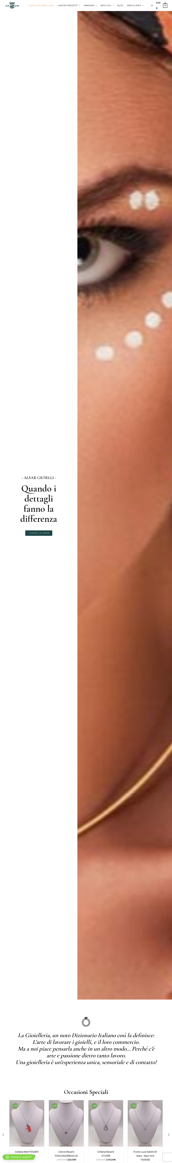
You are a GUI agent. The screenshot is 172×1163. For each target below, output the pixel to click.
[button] (3, 1134)
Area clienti (135, 5)
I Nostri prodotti (69, 5)
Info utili (107, 5)
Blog (120, 5)
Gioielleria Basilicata (41, 5)
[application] (79, 5)
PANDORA (90, 5)
